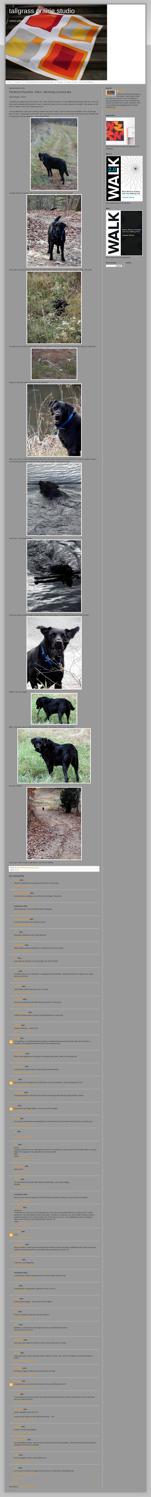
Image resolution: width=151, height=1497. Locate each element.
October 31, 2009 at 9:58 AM (24, 1200)
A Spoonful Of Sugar (22, 893)
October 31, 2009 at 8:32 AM (24, 1111)
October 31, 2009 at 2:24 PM (24, 1237)
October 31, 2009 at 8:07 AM (24, 1072)
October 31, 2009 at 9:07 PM (24, 1279)
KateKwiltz (18, 1368)
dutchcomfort (19, 945)
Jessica (17, 1353)
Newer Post (14, 1483)
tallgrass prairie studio (42, 11)
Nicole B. (17, 1427)
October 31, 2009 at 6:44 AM (24, 1031)
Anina (16, 1325)
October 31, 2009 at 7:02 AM (24, 1046)
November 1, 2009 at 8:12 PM (24, 1346)
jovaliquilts (18, 999)
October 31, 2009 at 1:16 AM (24, 899)
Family (17, 870)
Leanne (17, 1394)
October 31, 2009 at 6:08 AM (24, 1005)
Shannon (17, 1231)
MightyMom (18, 1409)
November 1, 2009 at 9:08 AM (24, 1317)
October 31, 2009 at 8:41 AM (24, 1124)
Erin (15, 1105)
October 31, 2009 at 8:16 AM (24, 1085)
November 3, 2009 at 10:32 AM (25, 1420)
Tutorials (60, 82)
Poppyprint (18, 1207)
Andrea (16, 1118)
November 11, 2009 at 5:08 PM (25, 1461)
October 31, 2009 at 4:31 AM (24, 938)
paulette (17, 1179)
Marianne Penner (20, 1440)
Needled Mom (19, 1166)
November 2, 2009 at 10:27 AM (25, 1387)
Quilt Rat (17, 1025)
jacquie (122, 91)
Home (9, 82)
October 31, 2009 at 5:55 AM (24, 979)
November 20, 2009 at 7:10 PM (25, 1474)
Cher (16, 1312)
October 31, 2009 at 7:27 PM (24, 1265)
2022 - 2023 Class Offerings (84, 82)
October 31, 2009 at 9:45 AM (24, 1172)
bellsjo (16, 1299)
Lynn (16, 1079)
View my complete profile (114, 110)
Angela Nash (19, 1092)
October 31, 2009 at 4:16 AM (24, 925)
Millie (16, 1468)
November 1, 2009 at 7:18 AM (24, 1305)
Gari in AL (18, 1260)
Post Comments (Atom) (27, 1487)
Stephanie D (18, 1340)
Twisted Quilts (19, 1244)
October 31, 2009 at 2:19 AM (24, 912)
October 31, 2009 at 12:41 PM (24, 1224)
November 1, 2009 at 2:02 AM (24, 1292)
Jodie (16, 1286)
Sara (15, 1144)
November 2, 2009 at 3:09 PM (24, 1402)
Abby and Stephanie (21, 919)
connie (16, 880)
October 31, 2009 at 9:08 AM (24, 1159)
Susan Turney (19, 1066)
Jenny (16, 932)
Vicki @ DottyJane (21, 1012)
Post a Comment (18, 1478)
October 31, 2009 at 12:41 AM (24, 886)
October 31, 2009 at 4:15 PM (24, 1252)
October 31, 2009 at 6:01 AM (24, 992)
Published (18, 82)
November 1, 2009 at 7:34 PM (24, 1333)
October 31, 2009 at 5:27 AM (24, 964)
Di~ (15, 1131)
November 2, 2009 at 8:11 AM (24, 1374)
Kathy (16, 1455)
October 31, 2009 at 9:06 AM (24, 1137)
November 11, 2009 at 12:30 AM (25, 1448)
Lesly (16, 971)
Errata (68, 82)
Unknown (17, 1381)
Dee (15, 958)
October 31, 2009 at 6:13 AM (24, 1018)
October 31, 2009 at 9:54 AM (24, 1187)
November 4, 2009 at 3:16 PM (24, 1433)
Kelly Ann (17, 986)
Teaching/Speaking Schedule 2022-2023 (39, 82)
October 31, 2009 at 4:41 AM (24, 951)
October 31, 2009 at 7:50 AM (24, 1059)
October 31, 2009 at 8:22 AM (24, 1098)
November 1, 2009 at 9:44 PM (24, 1361)
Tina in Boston (19, 1053)
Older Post (95, 1483)
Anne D (17, 1038)
